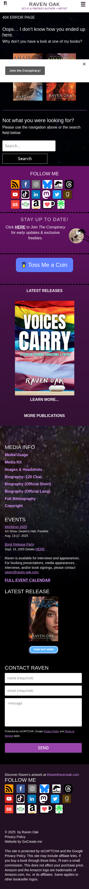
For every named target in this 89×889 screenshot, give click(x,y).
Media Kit (13, 462)
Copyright (14, 506)
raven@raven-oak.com (21, 572)
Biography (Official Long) (27, 491)
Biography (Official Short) (28, 484)
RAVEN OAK (44, 4)
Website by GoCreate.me (23, 841)
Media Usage (16, 455)
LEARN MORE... (44, 400)
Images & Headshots (23, 470)
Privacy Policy (51, 731)
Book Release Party (19, 544)
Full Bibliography (20, 499)
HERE (20, 227)
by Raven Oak (27, 832)
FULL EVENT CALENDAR (28, 580)
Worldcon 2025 (16, 527)
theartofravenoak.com (63, 775)
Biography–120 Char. (23, 477)
